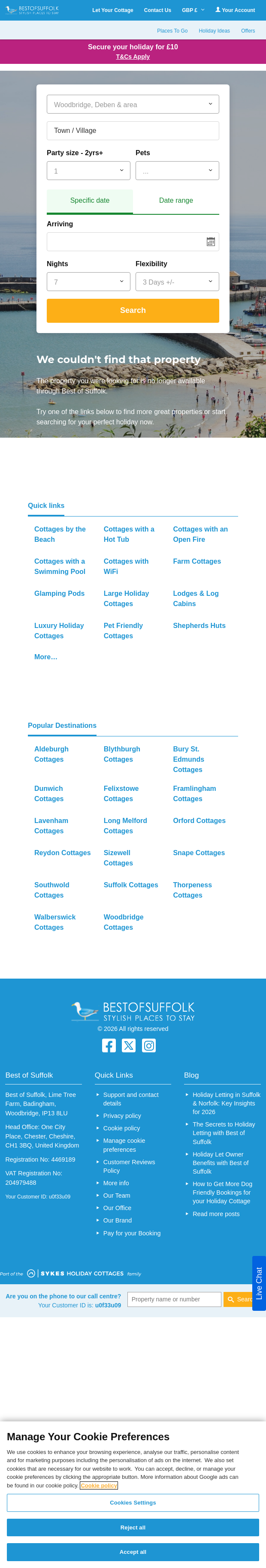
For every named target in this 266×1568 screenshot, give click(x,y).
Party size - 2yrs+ (75, 152)
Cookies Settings (133, 1502)
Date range (176, 200)
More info (116, 1183)
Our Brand (117, 1220)
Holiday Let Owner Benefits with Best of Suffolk (220, 1163)
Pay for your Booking (132, 1233)
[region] (133, 1494)
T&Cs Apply (133, 56)
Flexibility (151, 263)
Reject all (133, 1527)
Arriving (60, 224)
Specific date (90, 200)
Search (133, 310)
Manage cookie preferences (124, 1145)
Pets (143, 152)
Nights (57, 263)
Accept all (133, 1552)
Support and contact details (131, 1099)
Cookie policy (121, 1128)
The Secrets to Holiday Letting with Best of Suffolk (224, 1133)
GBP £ (193, 10)
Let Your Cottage (112, 10)
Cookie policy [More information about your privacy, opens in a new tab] (99, 1485)
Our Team (116, 1195)
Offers (248, 31)
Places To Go (172, 31)
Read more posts (216, 1214)
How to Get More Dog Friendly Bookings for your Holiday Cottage (222, 1193)
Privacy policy (122, 1115)
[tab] (90, 201)
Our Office (117, 1208)
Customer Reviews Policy (129, 1166)
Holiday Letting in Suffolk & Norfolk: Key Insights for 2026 (226, 1103)
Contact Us (157, 10)
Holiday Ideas (214, 31)
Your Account (235, 10)
